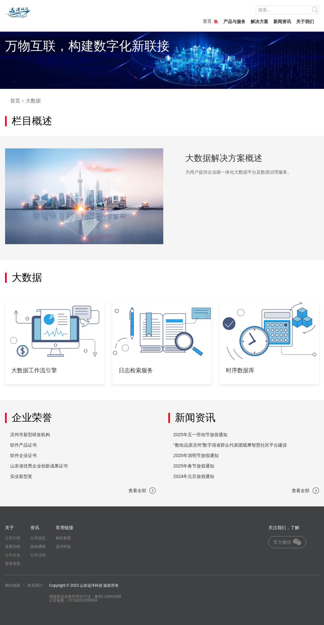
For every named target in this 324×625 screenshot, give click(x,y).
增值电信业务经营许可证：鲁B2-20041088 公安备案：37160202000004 (85, 598)
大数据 (33, 100)
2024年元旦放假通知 (193, 476)
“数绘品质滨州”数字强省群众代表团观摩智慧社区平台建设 (230, 445)
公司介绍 (12, 538)
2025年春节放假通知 (193, 465)
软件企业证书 (23, 455)
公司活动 (38, 555)
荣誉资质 (12, 564)
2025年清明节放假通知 (196, 455)
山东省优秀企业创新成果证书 (39, 465)
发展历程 (12, 546)
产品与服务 (234, 21)
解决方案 (259, 21)
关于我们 (305, 21)
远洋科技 (63, 546)
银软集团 (63, 538)
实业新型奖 (21, 476)
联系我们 (35, 585)
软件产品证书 (23, 445)
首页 (210, 21)
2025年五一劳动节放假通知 (200, 434)
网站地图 (12, 585)
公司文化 (12, 555)
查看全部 (142, 490)
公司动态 (38, 538)
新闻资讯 (282, 21)
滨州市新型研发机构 (30, 434)
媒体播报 (38, 546)
